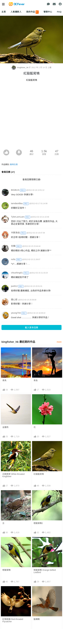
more (59, 342)
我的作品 (32, 12)
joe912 (14, 286)
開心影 (14, 299)
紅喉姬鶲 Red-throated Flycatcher (12, 620)
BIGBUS (15, 190)
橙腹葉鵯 (6, 570)
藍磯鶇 (37, 619)
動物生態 (14, 164)
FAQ (59, 12)
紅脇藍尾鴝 (39, 474)
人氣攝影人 (16, 12)
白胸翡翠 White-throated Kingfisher (13, 475)
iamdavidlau (17, 203)
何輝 (13, 246)
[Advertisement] (31, 116)
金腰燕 (5, 427)
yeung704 (16, 313)
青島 (36, 380)
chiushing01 (17, 272)
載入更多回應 (31, 327)
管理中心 (48, 12)
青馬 (4, 380)
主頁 (3, 12)
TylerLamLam (17, 216)
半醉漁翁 (15, 232)
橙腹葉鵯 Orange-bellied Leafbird (45, 571)
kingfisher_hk (20, 67)
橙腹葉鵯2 (38, 523)
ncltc (13, 259)
